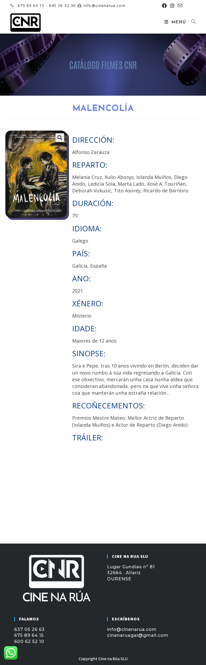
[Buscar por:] (191, 22)
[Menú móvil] (175, 22)
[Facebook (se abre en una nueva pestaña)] (164, 5)
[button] (60, 137)
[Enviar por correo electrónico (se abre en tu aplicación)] (179, 5)
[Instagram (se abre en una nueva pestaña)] (172, 5)
